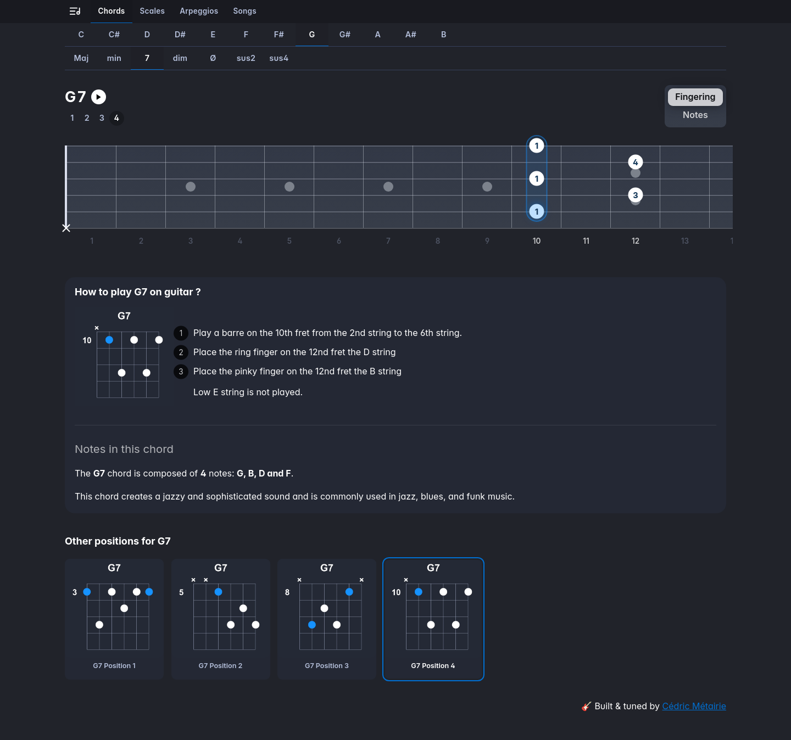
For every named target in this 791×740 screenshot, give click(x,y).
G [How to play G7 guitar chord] (312, 34)
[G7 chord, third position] (326, 619)
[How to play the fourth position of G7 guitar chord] (116, 118)
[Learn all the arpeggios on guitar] (199, 11)
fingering (695, 96)
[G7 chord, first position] (114, 619)
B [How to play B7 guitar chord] (444, 34)
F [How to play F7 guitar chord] (246, 34)
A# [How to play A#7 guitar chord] (410, 34)
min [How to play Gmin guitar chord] (114, 58)
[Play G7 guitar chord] (98, 96)
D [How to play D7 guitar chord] (147, 34)
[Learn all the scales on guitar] (152, 11)
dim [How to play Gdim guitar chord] (180, 58)
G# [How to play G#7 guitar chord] (345, 34)
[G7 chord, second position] (220, 619)
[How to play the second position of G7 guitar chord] (87, 118)
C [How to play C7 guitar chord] (82, 34)
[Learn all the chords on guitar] (111, 11)
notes (695, 114)
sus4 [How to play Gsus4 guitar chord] (278, 58)
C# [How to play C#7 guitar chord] (114, 34)
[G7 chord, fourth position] (433, 619)
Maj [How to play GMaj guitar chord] (81, 58)
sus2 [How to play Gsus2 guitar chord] (246, 58)
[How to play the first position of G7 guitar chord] (72, 118)
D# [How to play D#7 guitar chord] (180, 34)
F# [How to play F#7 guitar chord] (279, 34)
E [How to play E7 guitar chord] (212, 34)
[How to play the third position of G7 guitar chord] (101, 118)
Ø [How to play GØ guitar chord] (213, 58)
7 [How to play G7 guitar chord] (147, 58)
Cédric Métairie (694, 705)
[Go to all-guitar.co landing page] (75, 12)
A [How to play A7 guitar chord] (378, 34)
